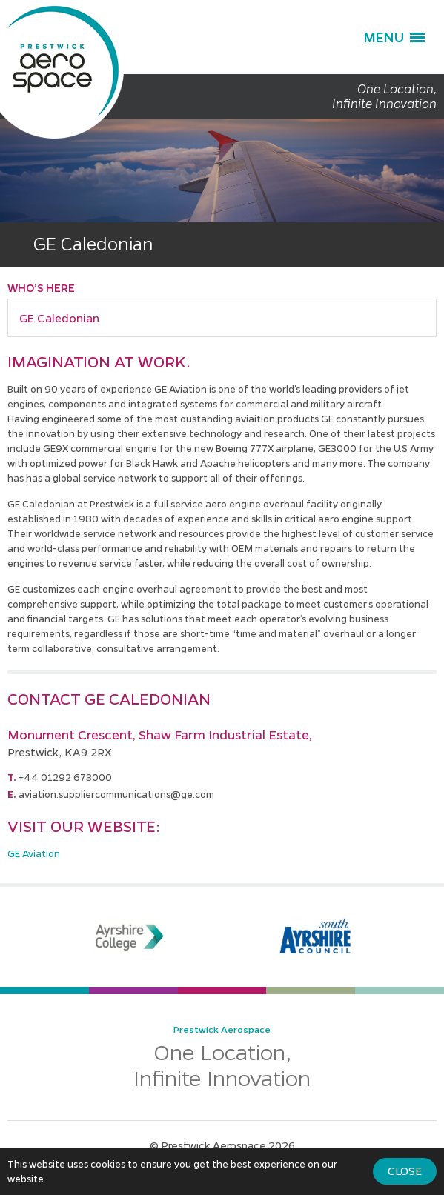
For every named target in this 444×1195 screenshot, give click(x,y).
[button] (394, 37)
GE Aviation (33, 853)
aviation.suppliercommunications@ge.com (116, 794)
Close (405, 1170)
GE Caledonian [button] (59, 317)
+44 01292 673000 (65, 776)
